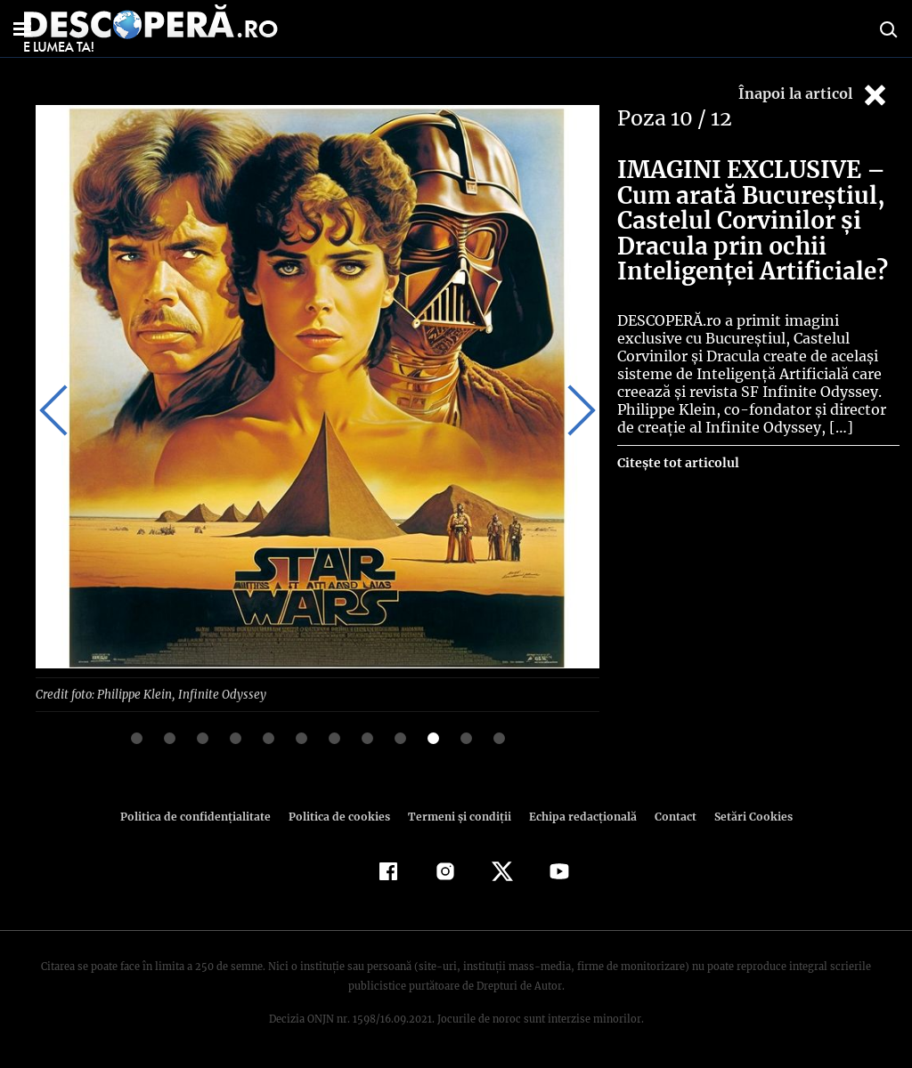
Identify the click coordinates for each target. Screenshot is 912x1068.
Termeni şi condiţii (457, 815)
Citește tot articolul (677, 463)
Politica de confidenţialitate (203, 815)
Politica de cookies (341, 815)
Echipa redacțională (577, 815)
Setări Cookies (743, 815)
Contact (667, 815)
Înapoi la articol (814, 95)
